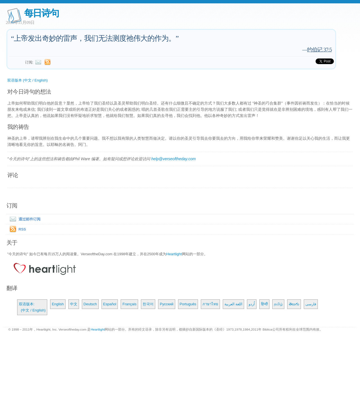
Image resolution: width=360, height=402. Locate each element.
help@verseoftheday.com (173, 159)
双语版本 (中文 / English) (27, 80)
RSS (22, 229)
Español (109, 304)
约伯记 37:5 (319, 50)
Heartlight (174, 254)
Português (188, 304)
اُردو (252, 304)
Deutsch (90, 304)
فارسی (310, 304)
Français (129, 304)
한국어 (148, 304)
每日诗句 (41, 13)
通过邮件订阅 (23, 219)
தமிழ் (278, 304)
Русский (166, 304)
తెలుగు (294, 304)
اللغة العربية (233, 304)
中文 (73, 304)
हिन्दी (264, 304)
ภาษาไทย (210, 304)
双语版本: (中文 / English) (32, 307)
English (58, 304)
